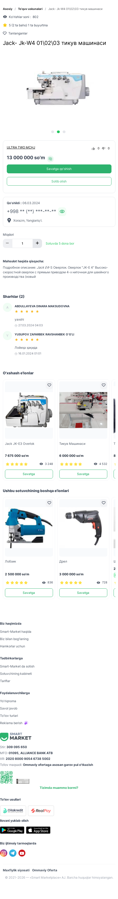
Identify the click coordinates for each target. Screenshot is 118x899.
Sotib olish (59, 181)
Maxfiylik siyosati (16, 870)
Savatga (29, 474)
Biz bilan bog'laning (14, 639)
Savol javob (8, 708)
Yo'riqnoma (8, 701)
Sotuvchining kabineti (16, 674)
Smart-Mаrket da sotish (17, 666)
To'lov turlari (9, 716)
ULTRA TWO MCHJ (21, 147)
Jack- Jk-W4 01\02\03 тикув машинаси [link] (75, 9)
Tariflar (5, 681)
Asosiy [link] (7, 9)
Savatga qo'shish (59, 169)
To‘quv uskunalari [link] (30, 9)
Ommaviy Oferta (44, 870)
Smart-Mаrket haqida (15, 632)
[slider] (28, 311)
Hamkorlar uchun (12, 646)
